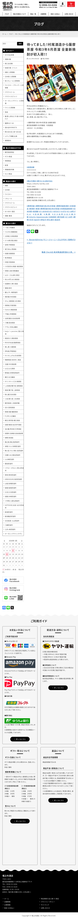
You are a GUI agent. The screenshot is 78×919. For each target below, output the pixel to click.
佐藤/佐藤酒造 (10, 253)
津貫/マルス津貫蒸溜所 (13, 446)
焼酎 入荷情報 (10, 72)
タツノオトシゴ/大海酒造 (13, 381)
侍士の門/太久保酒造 (12, 279)
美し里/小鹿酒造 (10, 347)
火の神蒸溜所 (9, 459)
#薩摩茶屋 (31, 206)
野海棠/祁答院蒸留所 (12, 373)
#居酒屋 (35, 211)
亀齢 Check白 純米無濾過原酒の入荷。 (59, 252)
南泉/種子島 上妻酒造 (12, 390)
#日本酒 (38, 214)
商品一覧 (33, 14)
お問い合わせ (69, 14)
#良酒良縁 (30, 167)
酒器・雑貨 (8, 216)
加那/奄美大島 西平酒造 (13, 425)
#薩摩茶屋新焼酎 (62, 206)
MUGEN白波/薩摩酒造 (12, 342)
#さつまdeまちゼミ (46, 211)
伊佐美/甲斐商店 (10, 351)
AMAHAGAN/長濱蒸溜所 (13, 479)
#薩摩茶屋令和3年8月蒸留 (45, 206)
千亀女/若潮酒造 (10, 314)
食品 (6, 112)
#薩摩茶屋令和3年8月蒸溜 (50, 209)
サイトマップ (45, 905)
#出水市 (37, 220)
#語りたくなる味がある (44, 181)
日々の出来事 (9, 55)
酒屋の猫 (8, 59)
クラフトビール (10, 92)
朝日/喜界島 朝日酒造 (12, 420)
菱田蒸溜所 (9, 464)
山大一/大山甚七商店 (12, 275)
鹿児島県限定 (9, 152)
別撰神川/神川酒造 (11, 284)
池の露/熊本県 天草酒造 (13, 429)
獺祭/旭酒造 (9, 438)
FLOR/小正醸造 (10, 416)
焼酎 (6, 185)
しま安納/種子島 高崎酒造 (14, 386)
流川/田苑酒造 (10, 407)
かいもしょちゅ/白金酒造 (13, 355)
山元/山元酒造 (10, 368)
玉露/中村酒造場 (10, 364)
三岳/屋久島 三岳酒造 (12, 399)
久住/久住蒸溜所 (10, 492)
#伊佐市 (43, 220)
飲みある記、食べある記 (13, 132)
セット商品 (8, 174)
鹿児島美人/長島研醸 (12, 403)
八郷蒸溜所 (9, 525)
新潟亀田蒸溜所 (10, 516)
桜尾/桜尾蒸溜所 (10, 488)
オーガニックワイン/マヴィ (13, 534)
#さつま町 (69, 217)
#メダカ (63, 211)
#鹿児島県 (61, 217)
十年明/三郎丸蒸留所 (12, 501)
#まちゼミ (56, 211)
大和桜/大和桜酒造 (11, 236)
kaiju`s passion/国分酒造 (14, 332)
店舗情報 (43, 14)
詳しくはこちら (20, 739)
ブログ (7, 14)
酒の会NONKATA (11, 127)
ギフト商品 (8, 156)
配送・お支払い (55, 14)
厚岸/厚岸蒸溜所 (10, 475)
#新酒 (37, 209)
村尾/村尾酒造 (10, 262)
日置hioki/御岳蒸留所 (12, 455)
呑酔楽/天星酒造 (10, 305)
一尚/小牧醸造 (10, 227)
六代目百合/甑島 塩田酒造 (14, 266)
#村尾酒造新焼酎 (66, 209)
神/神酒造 (8, 258)
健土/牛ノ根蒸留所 (11, 292)
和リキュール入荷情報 (12, 81)
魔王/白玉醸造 (10, 377)
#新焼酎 (32, 209)
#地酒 (47, 214)
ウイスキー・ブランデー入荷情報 (14, 86)
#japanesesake (42, 217)
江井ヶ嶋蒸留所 (10, 529)
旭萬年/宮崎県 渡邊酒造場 (14, 433)
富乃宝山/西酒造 (10, 249)
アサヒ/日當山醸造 (11, 327)
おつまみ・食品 (10, 211)
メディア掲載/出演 (11, 136)
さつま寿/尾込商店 (11, 240)
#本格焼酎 (52, 217)
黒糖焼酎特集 (9, 169)
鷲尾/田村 (8, 288)
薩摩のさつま (9, 123)
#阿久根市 (50, 220)
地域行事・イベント (11, 68)
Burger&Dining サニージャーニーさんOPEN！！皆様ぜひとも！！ (51, 241)
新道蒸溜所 (9, 512)
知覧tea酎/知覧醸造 (12, 271)
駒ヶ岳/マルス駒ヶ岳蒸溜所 (14, 451)
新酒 (6, 165)
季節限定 (8, 161)
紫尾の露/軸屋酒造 (11, 412)
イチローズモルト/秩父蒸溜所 (14, 469)
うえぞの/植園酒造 (11, 232)
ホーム (6, 899)
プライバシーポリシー (48, 902)
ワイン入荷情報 (10, 108)
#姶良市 (57, 220)
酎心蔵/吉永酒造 (10, 394)
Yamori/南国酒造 (11, 310)
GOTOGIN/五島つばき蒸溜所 (14, 506)
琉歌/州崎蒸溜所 (10, 496)
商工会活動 (9, 63)
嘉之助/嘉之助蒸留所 (12, 442)
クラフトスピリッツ (11, 96)
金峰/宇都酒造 (10, 245)
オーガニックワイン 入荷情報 (14, 102)
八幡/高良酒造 (10, 323)
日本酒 (7, 190)
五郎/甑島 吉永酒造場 (12, 318)
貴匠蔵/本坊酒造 (10, 297)
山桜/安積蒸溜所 (10, 483)
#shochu (32, 217)
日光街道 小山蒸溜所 (12, 521)
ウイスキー (8, 194)
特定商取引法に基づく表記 (50, 899)
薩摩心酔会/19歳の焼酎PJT (14, 117)
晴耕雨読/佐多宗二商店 (13, 360)
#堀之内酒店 (31, 181)
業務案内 (8, 140)
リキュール (8, 198)
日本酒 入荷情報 (10, 76)
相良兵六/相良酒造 (11, 338)
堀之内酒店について (19, 14)
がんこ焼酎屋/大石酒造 (13, 301)
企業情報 (7, 905)
